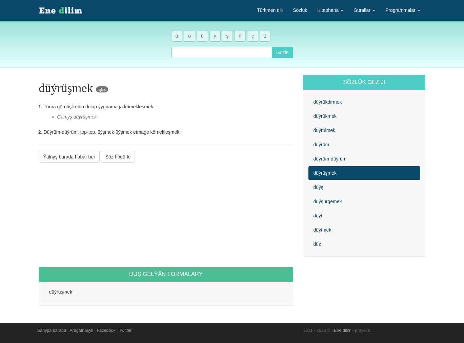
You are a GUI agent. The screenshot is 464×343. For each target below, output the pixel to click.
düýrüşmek (325, 173)
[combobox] (221, 52)
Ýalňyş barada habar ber (69, 156)
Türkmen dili (270, 10)
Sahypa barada (51, 330)
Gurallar (364, 10)
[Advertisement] (166, 214)
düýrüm (321, 144)
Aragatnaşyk (81, 330)
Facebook (106, 330)
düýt (318, 215)
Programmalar (402, 10)
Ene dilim (342, 330)
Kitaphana (330, 10)
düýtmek (322, 230)
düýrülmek (325, 130)
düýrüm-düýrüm (330, 159)
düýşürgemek (328, 201)
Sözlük (300, 10)
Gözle (282, 52)
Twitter (125, 330)
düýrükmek (325, 116)
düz (317, 244)
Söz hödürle (118, 156)
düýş (319, 187)
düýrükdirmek (328, 102)
